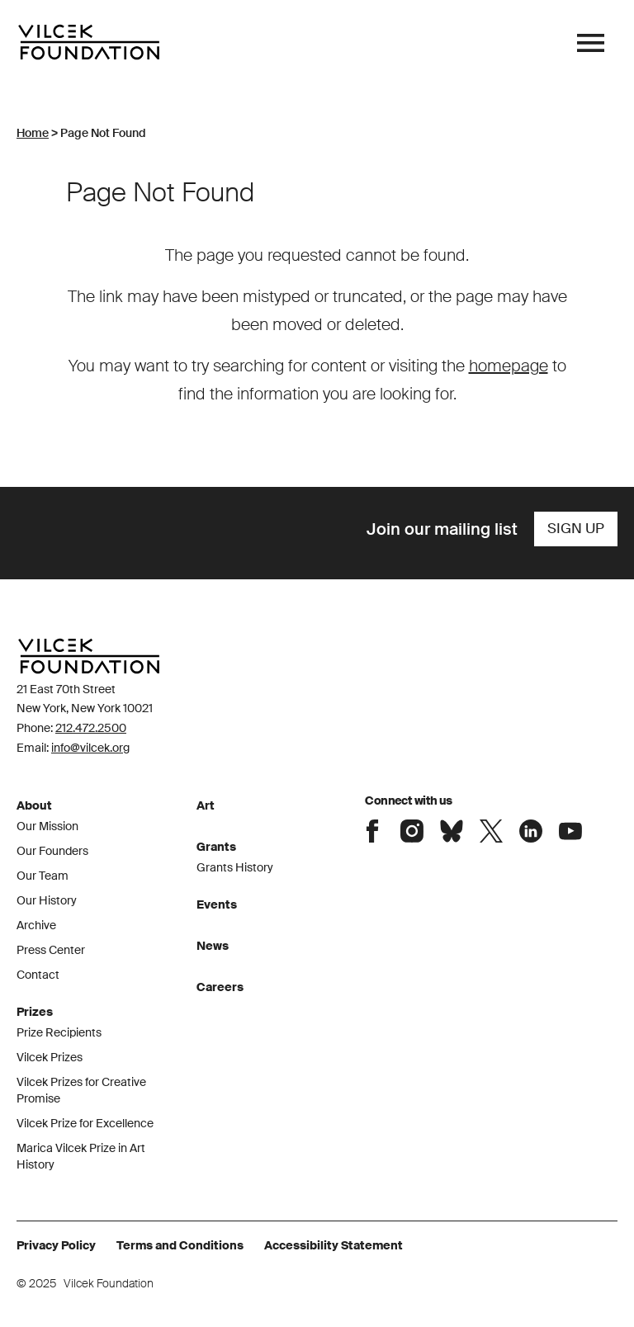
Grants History (234, 867)
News (212, 945)
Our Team (43, 875)
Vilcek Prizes (50, 1057)
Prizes (35, 1011)
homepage (508, 365)
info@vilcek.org (90, 747)
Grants (216, 846)
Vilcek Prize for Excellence (85, 1123)
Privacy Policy (56, 1245)
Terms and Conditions (180, 1245)
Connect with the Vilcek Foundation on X (491, 831)
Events (216, 904)
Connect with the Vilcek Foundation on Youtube (570, 831)
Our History (47, 900)
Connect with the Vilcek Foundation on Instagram (411, 831)
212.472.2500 (90, 727)
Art (205, 805)
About (34, 805)
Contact (38, 974)
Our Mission (47, 826)
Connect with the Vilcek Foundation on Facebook (372, 831)
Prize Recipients (59, 1032)
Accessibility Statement (333, 1245)
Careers (220, 987)
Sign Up (575, 528)
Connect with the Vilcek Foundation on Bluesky (451, 831)
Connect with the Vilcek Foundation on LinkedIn (530, 831)
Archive (36, 925)
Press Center (51, 949)
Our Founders (52, 850)
